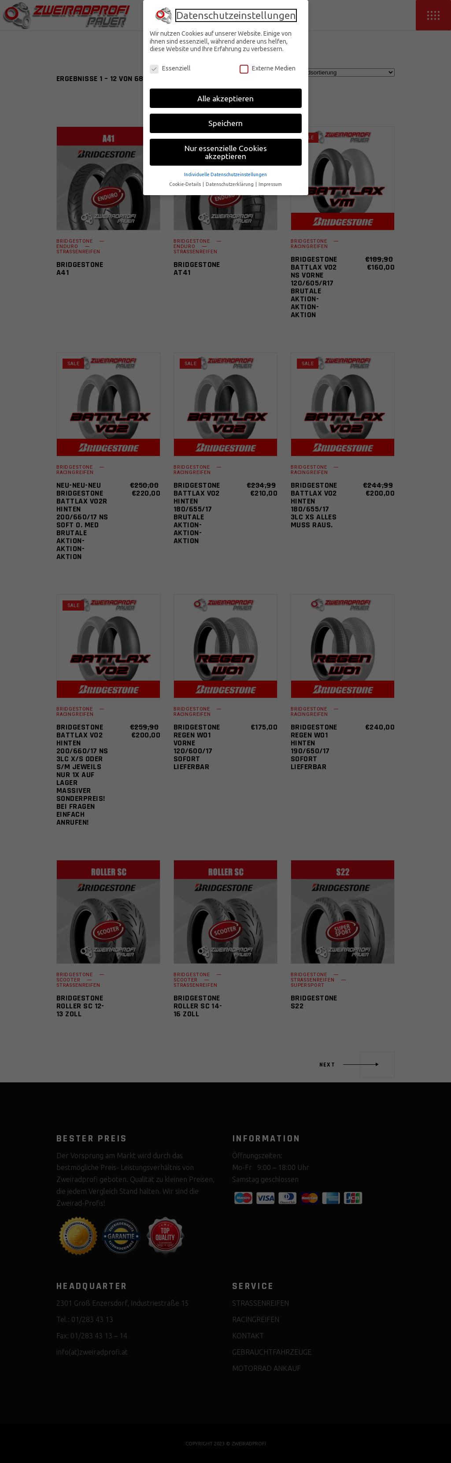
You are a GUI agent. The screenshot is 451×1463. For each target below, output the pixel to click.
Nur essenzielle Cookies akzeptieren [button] (226, 152)
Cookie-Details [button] (185, 184)
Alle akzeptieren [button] (225, 98)
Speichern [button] (225, 123)
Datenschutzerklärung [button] (230, 184)
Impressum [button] (270, 184)
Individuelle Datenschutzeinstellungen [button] (225, 174)
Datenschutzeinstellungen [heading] (236, 15)
